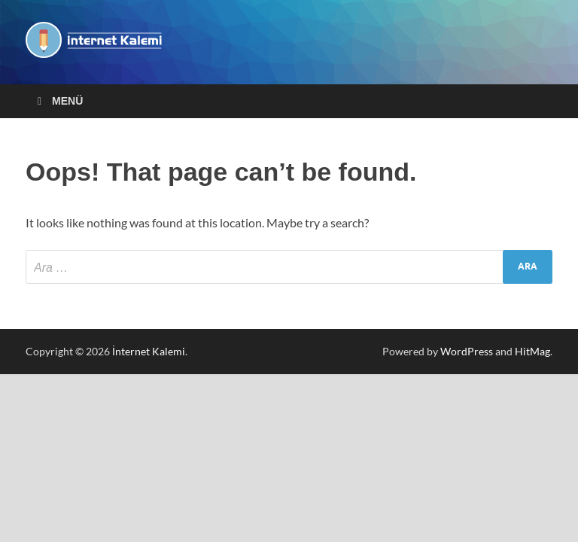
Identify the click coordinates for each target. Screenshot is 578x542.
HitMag (532, 351)
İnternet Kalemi (148, 351)
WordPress (466, 351)
